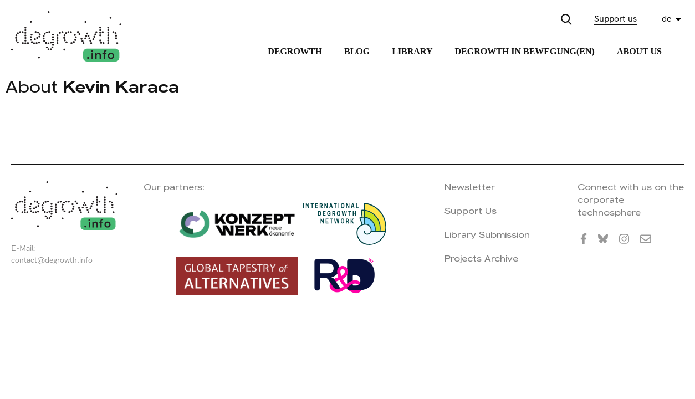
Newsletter (469, 187)
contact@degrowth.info (52, 260)
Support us (615, 19)
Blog (357, 51)
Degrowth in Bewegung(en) (524, 51)
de (666, 19)
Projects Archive (481, 258)
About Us (639, 51)
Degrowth (295, 51)
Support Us (470, 211)
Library (412, 51)
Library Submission (487, 235)
